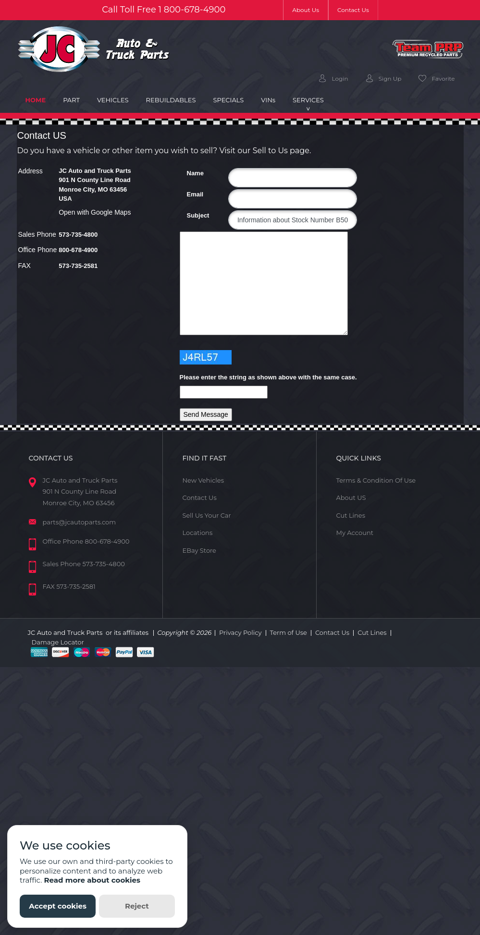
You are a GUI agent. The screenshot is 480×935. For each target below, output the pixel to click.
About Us (310, 9)
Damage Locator (58, 642)
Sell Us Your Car (206, 515)
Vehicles (113, 100)
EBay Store (199, 550)
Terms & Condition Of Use (376, 480)
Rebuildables (171, 100)
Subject (190, 215)
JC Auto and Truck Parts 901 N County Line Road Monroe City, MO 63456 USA (95, 185)
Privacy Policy (240, 632)
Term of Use (288, 632)
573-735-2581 (78, 265)
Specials (228, 100)
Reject (137, 906)
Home (40, 99)
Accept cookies (57, 906)
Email (190, 194)
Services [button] (308, 100)
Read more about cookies (92, 880)
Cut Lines (350, 515)
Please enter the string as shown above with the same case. (268, 377)
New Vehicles (203, 480)
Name (190, 173)
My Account (354, 532)
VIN (268, 100)
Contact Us (353, 9)
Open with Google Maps (95, 212)
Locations (197, 532)
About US (351, 497)
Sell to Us (270, 150)
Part (71, 100)
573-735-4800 (78, 234)
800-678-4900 (195, 9)
